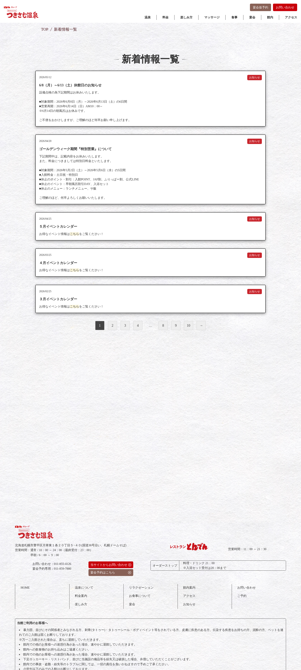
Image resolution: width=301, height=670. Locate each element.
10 (188, 334)
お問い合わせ (285, 7)
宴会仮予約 (260, 7)
